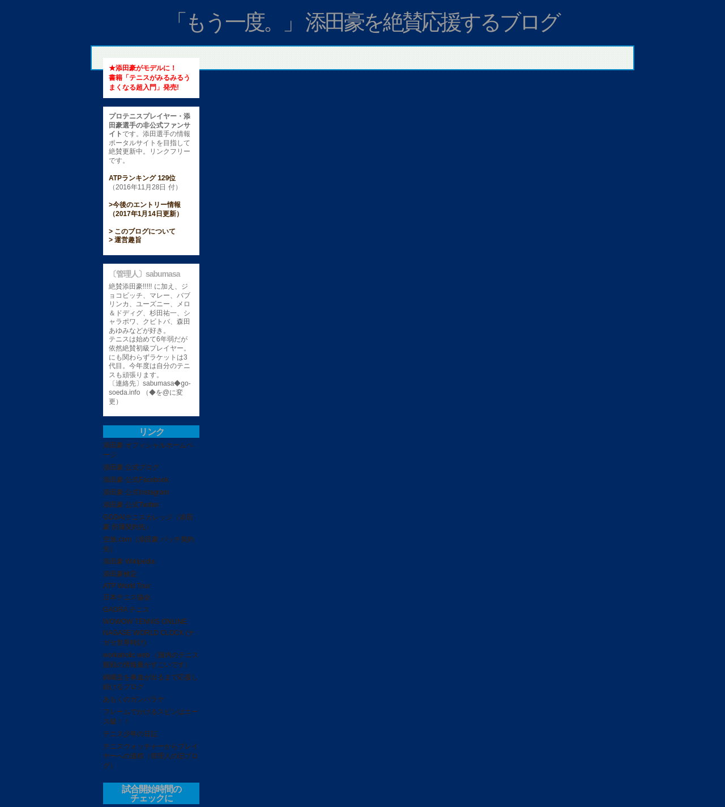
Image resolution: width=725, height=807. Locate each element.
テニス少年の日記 (130, 734)
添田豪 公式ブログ (131, 467)
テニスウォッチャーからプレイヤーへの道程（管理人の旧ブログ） (150, 756)
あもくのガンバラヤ (133, 699)
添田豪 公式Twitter (131, 505)
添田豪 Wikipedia (129, 561)
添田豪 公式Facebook (136, 480)
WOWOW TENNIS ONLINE (145, 622)
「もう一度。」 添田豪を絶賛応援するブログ (363, 22)
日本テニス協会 (127, 597)
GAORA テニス (126, 610)
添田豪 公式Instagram (136, 492)
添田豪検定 (120, 574)
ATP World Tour (126, 586)
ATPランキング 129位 (142, 178)
